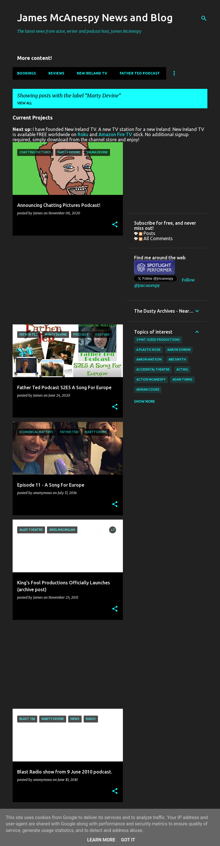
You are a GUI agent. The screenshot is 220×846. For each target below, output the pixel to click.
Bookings (26, 73)
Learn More (101, 840)
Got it (128, 840)
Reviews (56, 73)
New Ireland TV (92, 73)
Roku (83, 134)
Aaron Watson (149, 359)
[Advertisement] (66, 280)
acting (182, 369)
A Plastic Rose (148, 349)
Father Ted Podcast (140, 73)
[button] (114, 225)
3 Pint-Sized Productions (158, 339)
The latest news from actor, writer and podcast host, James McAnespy (79, 31)
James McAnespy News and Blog (95, 17)
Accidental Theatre (153, 369)
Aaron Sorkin (178, 349)
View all (24, 103)
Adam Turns (182, 379)
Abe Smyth (177, 359)
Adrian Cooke (147, 389)
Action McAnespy (151, 379)
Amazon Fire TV (115, 134)
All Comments (156, 238)
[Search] (204, 18)
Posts (147, 233)
